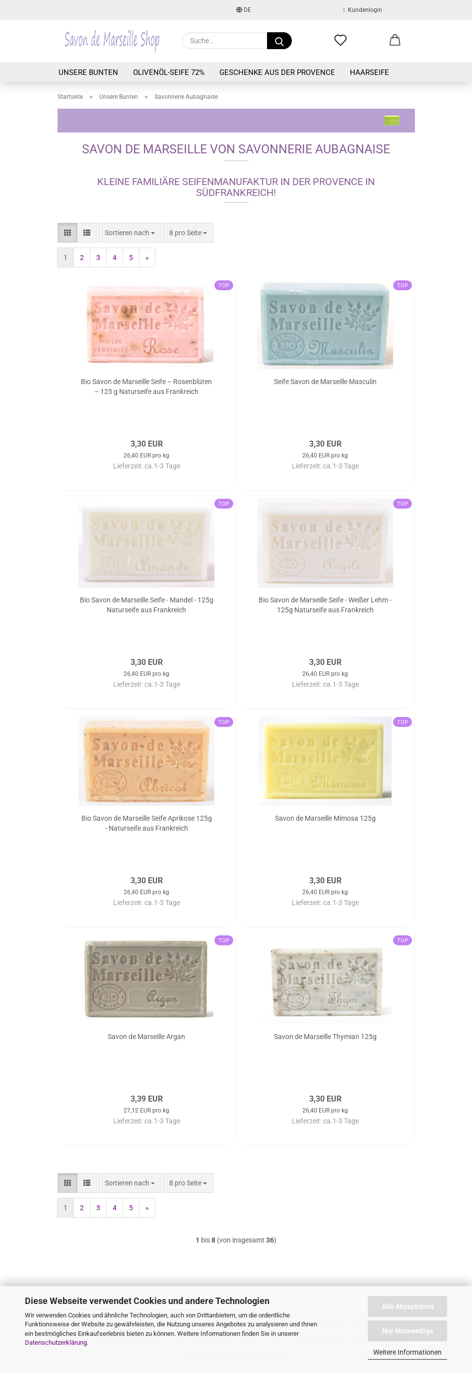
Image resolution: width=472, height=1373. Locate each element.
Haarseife (369, 72)
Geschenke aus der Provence (277, 72)
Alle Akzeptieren (408, 1306)
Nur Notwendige (407, 1331)
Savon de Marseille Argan (146, 1037)
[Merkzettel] (340, 41)
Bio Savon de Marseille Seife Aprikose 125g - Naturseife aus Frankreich (146, 823)
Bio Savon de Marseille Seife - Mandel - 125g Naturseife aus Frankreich (146, 605)
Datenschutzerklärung (56, 1342)
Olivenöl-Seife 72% (168, 72)
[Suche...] (279, 40)
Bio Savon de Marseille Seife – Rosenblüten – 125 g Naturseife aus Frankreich (146, 386)
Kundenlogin (362, 9)
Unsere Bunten (88, 72)
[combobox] (129, 233)
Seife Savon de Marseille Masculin (325, 382)
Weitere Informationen (407, 1352)
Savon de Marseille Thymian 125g (325, 1037)
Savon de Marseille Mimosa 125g (325, 818)
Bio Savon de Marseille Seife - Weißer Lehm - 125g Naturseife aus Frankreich (325, 605)
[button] (395, 41)
